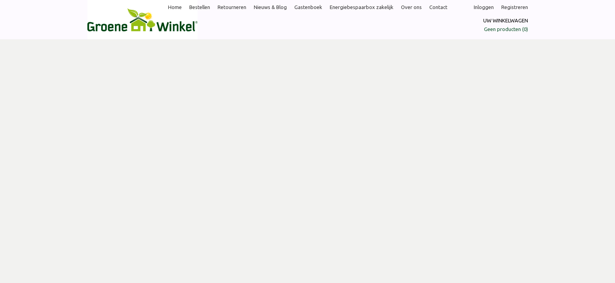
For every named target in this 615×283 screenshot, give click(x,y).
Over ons (411, 7)
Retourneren (232, 7)
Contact (438, 7)
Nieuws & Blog (270, 7)
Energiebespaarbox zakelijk (361, 7)
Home (175, 7)
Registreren (514, 7)
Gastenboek (308, 7)
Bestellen (199, 7)
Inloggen (484, 7)
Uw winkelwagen (505, 20)
